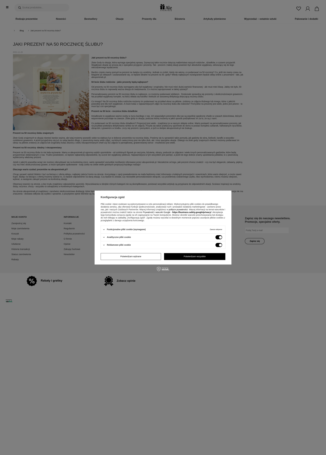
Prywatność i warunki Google (156, 212)
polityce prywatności (178, 209)
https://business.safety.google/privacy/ (191, 212)
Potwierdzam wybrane (130, 256)
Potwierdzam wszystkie (195, 256)
